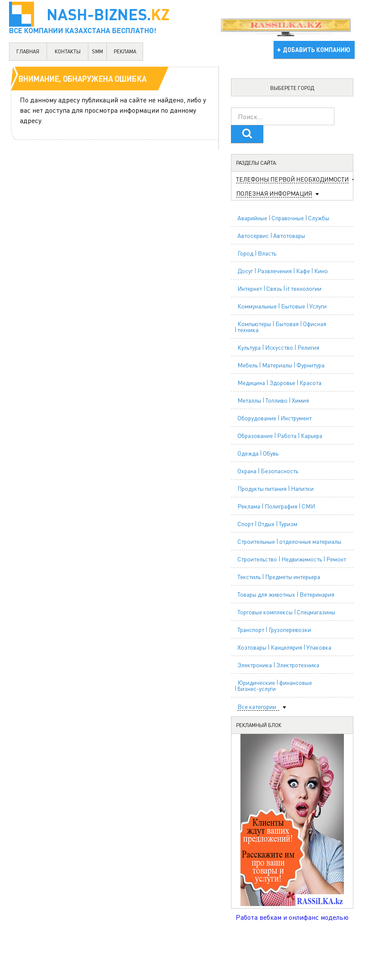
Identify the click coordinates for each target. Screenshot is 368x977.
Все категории (256, 706)
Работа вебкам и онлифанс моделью (292, 917)
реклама (125, 51)
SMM (97, 51)
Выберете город (292, 88)
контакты (68, 51)
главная (27, 51)
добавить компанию (316, 49)
